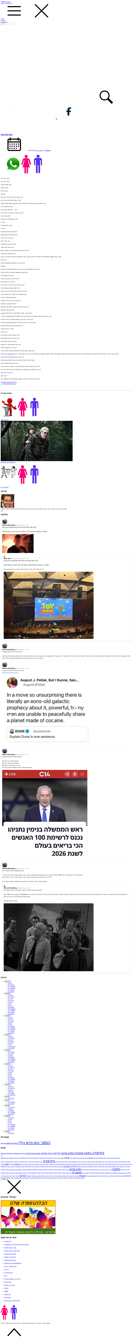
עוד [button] (2, 510)
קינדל (13, 1176)
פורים (122, 1176)
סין (52, 1173)
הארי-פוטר (129, 1164)
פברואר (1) (11, 1038)
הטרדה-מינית (111, 1164)
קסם (4, 1176)
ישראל (13, 1166)
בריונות (67, 1161)
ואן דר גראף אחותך (10, 1247)
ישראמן (3, 1143)
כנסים (8, 1143)
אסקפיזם (35, 1158)
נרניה (83, 1173)
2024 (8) (7, 1105)
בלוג (88, 1161)
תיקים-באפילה (18, 1178)
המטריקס (85, 1164)
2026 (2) (7, 1131)
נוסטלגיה (91, 1173)
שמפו (36, 1178)
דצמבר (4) (11, 991)
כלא (128, 1169)
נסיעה (87, 1173)
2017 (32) (7, 1015)
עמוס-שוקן (19, 1173)
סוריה (63, 1173)
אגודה (108, 1158)
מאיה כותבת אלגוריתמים (11, 1300)
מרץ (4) (10, 998)
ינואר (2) (10, 1017)
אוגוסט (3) (11, 1057)
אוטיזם (3, 1153)
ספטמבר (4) (11, 1009)
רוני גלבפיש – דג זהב (10, 1266)
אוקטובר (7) (11, 1010)
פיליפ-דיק (110, 1176)
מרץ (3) (10, 1040)
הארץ (123, 1164)
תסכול (8, 1178)
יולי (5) (10, 1005)
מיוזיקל (49, 1169)
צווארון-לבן (59, 1176)
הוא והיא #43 (6, 134)
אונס (83, 1158)
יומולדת (42, 1166)
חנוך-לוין (96, 1166)
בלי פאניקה (7, 1241)
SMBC (6, 1291)
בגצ (116, 1161)
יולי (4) (10, 1076)
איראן (59, 1158)
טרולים (51, 1166)
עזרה (29, 1173)
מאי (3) (10, 1022)
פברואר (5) (11, 997)
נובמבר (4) (11, 1012)
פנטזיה (88, 1176)
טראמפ (56, 1166)
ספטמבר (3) (11, 1028)
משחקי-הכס (113, 1173)
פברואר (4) (11, 1088)
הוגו (120, 1164)
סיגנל (55, 1173)
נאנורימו (102, 1173)
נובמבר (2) (11, 1098)
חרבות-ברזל (90, 1166)
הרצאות (41, 150)
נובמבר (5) (11, 1103)
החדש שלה (11, 354)
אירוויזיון (55, 1158)
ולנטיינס (28, 1164)
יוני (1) (10, 1004)
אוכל (86, 1158)
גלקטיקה (36, 1161)
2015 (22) (7, 981)
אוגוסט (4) (11, 1007)
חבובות (3, 1164)
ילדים (30, 1166)
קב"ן (54, 1176)
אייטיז (70, 1158)
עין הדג (6, 1269)
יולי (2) (10, 1123)
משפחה (107, 1173)
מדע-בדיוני (66, 1153)
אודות (2, 19)
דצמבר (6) (11, 1014)
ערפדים (7, 1173)
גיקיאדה (98, 1153)
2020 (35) (7, 1064)
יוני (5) (10, 1121)
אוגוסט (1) (11, 1093)
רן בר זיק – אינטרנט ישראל (12, 1279)
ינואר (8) (10, 995)
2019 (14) (7, 1050)
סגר (70, 1173)
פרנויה (37, 150)
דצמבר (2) (11, 1129)
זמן (10, 1164)
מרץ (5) (10, 1090)
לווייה (110, 1169)
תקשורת (3, 1178)
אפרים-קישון (29, 1158)
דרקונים (3, 1161)
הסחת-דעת (68, 1164)
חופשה (114, 1166)
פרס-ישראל (65, 1176)
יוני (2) (10, 1074)
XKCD (6, 1288)
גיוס (56, 1161)
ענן (15, 1173)
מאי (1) (10, 1043)
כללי (21, 1143)
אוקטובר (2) (11, 1079)
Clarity (48, 1323)
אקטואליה (22, 1158)
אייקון (49, 1153)
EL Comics (7, 1297)
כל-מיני (22, 1153)
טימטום (79, 1166)
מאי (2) (10, 1002)
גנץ (32, 1161)
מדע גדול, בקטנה (9, 1285)
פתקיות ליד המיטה (10, 1257)
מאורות (90, 1169)
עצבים (12, 1173)
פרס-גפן (71, 1176)
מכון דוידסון (7, 1282)
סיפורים (3, 20)
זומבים (13, 1164)
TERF (2, 1158)
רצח (61, 1178)
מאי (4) (10, 1072)
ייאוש (33, 1166)
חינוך (106, 1166)
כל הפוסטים (4, 22)
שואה (58, 1178)
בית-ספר (92, 1161)
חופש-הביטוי (119, 1166)
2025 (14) (7, 1116)
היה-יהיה (104, 1164)
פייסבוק (115, 1176)
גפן (30, 1161)
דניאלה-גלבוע (9, 1161)
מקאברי (119, 1173)
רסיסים (65, 1178)
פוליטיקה (8, 1153)
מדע (82, 1169)
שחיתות (40, 1178)
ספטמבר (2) (11, 986)
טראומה (60, 1166)
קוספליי (29, 1176)
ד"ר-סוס (26, 1161)
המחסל (90, 1164)
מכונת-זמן (40, 1169)
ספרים (38, 1173)
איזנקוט (75, 1158)
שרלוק (32, 1178)
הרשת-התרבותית (44, 1164)
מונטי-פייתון (62, 1169)
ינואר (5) (10, 1086)
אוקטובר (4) (11, 988)
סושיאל (59, 1173)
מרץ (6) (10, 1069)
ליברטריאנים (105, 1169)
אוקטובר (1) (11, 1126)
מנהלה (8, 1169)
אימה (62, 1158)
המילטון (79, 1164)
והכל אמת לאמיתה (10, 1260)
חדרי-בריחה (127, 1166)
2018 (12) (7, 1034)
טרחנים (47, 1166)
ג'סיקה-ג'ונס (61, 1161)
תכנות (11, 1178)
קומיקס (33, 1176)
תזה (23, 1178)
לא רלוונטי (7, 1294)
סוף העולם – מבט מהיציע (12, 1251)
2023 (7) (7, 1100)
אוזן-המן (95, 1158)
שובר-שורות (53, 1178)
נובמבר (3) (11, 1081)
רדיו (2, 1176)
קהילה (50, 1176)
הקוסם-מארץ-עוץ (60, 1164)
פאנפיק (3, 1173)
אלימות (50, 1158)
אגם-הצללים (102, 1158)
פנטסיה (43, 1153)
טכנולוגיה (16, 1153)
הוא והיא (47, 150)
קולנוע (38, 1176)
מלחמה (34, 1169)
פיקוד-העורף (103, 1176)
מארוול (86, 1169)
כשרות (122, 1169)
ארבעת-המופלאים (14, 1158)
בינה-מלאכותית (99, 1161)
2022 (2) (7, 1096)
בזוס (113, 1161)
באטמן (6, 1158)
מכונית (45, 1169)
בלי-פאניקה (83, 1161)
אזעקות (80, 1158)
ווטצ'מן (37, 1164)
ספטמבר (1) (11, 1046)
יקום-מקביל (18, 1166)
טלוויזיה (28, 1153)
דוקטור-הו (21, 1161)
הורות (117, 1164)
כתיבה (87, 1153)
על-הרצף (25, 1173)
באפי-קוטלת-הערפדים (123, 1161)
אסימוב (41, 1158)
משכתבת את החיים (10, 1254)
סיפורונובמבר (47, 1173)
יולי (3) (10, 983)
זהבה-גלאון (23, 1164)
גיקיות (41, 1161)
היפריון (100, 1164)
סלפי (42, 1173)
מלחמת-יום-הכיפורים (16, 1169)
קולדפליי (42, 1176)
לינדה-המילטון (97, 1169)
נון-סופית (97, 1173)
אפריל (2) (11, 1000)
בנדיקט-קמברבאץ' (74, 1161)
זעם (38, 1153)
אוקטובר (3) (11, 1029)
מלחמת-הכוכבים (27, 1169)
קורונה (56, 1153)
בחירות (110, 1161)
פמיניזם (92, 1176)
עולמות (33, 1173)
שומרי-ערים (46, 1178)
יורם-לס (37, 1166)
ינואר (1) (10, 1066)
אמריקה (45, 1158)
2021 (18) (7, 1084)
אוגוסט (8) (11, 985)
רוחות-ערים (70, 1178)
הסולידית (74, 1164)
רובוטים (83, 1178)
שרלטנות (27, 1178)
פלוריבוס (97, 1176)
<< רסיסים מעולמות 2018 (8, 384)
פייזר (119, 1176)
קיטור (17, 1176)
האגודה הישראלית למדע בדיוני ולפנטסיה (16, 1244)
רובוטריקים (77, 1178)
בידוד (106, 1161)
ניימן (5, 1276)
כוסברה (8, 1166)
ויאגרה (33, 1164)
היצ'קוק (95, 1164)
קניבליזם (8, 1176)
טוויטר (83, 1166)
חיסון (103, 1166)
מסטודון (3, 1169)
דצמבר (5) (11, 1033)
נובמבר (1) (11, 990)
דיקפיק (16, 1161)
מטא (52, 1169)
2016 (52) (7, 993)
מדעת (67, 1169)
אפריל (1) (11, 1053)
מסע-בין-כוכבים (126, 1173)
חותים (110, 1166)
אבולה (112, 1158)
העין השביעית (8, 1272)
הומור (45, 1142)
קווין (47, 1176)
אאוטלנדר (117, 1158)
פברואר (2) (11, 1052)
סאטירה (78, 1153)
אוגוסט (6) (11, 1077)
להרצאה (3, 313)
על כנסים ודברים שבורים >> (9, 382)
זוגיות (34, 1153)
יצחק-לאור (25, 1166)
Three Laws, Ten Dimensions (12, 1263)
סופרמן (67, 1173)
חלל (100, 1166)
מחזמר (56, 1169)
